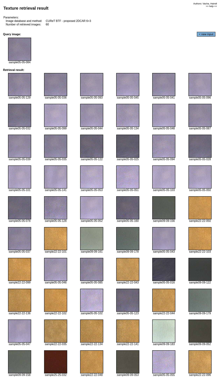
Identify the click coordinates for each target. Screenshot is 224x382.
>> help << (211, 6)
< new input (206, 34)
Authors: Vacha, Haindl (205, 3)
